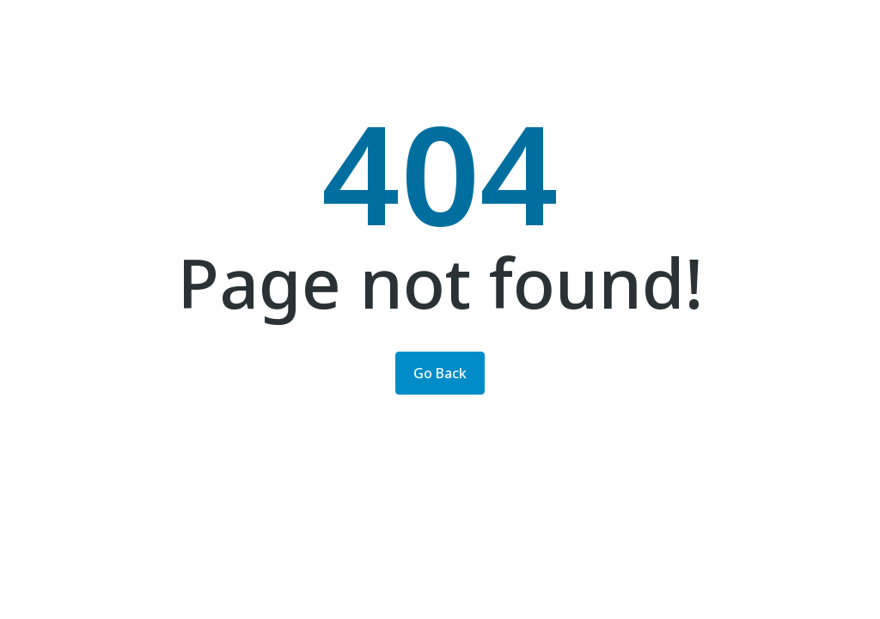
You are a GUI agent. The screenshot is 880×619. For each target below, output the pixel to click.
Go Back (440, 373)
